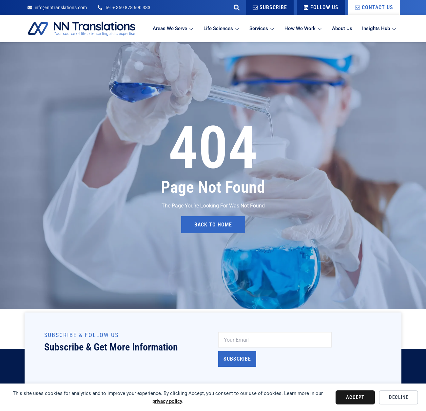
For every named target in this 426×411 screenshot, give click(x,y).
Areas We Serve (173, 28)
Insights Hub (379, 28)
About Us (342, 28)
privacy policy (167, 401)
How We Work (303, 28)
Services (262, 28)
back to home (213, 225)
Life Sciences (221, 28)
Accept (355, 397)
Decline (398, 397)
